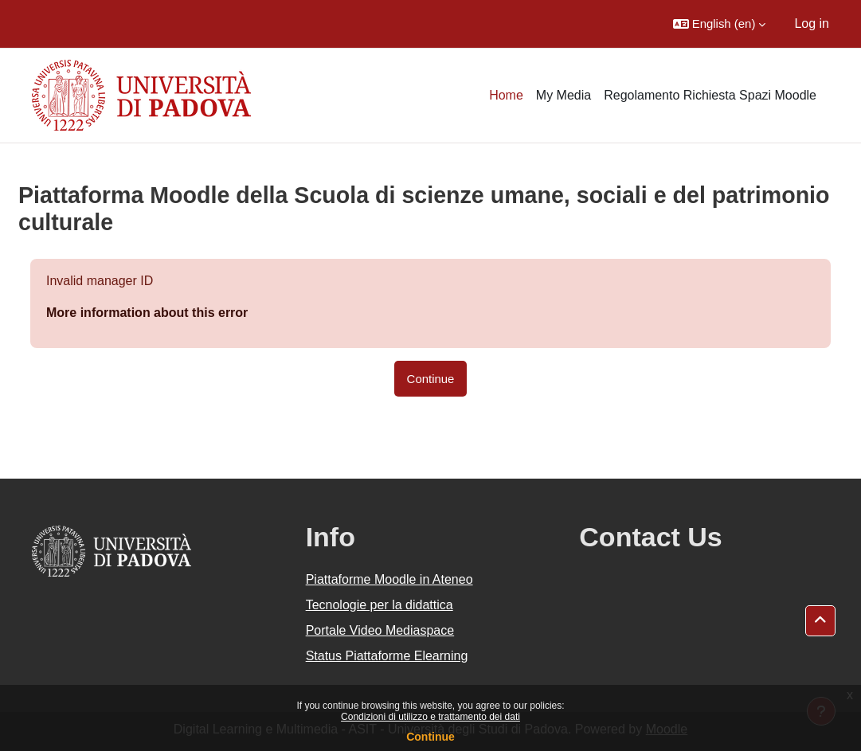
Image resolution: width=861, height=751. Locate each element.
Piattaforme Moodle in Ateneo (389, 579)
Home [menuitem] (506, 95)
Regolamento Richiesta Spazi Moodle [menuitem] (710, 95)
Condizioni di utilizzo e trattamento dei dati (430, 716)
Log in (811, 23)
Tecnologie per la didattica (379, 605)
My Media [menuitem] (563, 95)
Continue (430, 736)
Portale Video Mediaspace (380, 630)
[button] (719, 24)
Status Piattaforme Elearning (387, 656)
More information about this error (147, 312)
